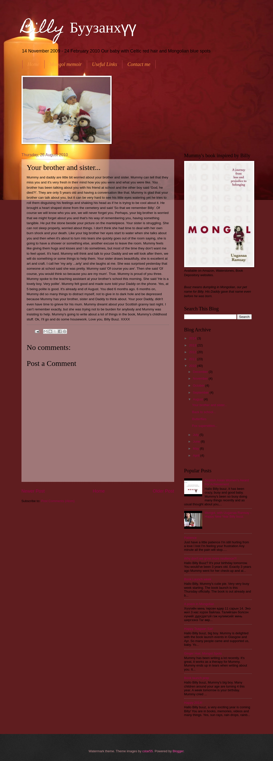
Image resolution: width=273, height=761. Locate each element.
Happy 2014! (193, 703)
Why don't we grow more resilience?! (210, 558)
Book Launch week (197, 579)
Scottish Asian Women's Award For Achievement (227, 482)
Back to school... (204, 412)
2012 (193, 352)
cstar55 (147, 751)
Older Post (163, 491)
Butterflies (199, 419)
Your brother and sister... (209, 405)
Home (34, 64)
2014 (193, 338)
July (196, 435)
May (196, 448)
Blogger (178, 751)
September (201, 392)
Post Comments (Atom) (58, 501)
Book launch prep (196, 678)
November (201, 378)
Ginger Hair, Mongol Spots (203, 653)
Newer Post (33, 491)
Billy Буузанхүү (79, 29)
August (198, 399)
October (199, 385)
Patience (190, 538)
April (196, 455)
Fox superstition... (205, 426)
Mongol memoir (66, 64)
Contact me (138, 64)
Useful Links (104, 64)
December (201, 372)
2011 (193, 359)
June (197, 441)
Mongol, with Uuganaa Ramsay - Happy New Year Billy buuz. (228, 514)
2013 (193, 345)
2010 (193, 366)
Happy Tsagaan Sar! (198, 629)
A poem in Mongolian (199, 604)
